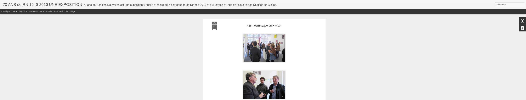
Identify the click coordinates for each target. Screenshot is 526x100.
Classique (5, 11)
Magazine (23, 11)
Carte (14, 11)
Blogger (273, 98)
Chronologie (70, 11)
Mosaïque (33, 11)
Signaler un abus (282, 98)
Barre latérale (45, 11)
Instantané (58, 11)
